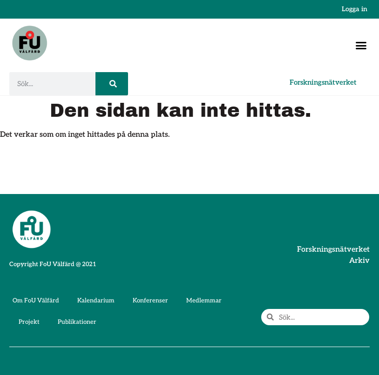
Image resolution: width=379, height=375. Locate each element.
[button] (361, 45)
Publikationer (77, 322)
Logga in (354, 9)
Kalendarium (96, 300)
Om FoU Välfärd (36, 300)
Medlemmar (204, 300)
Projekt (29, 322)
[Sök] (112, 83)
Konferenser (150, 300)
